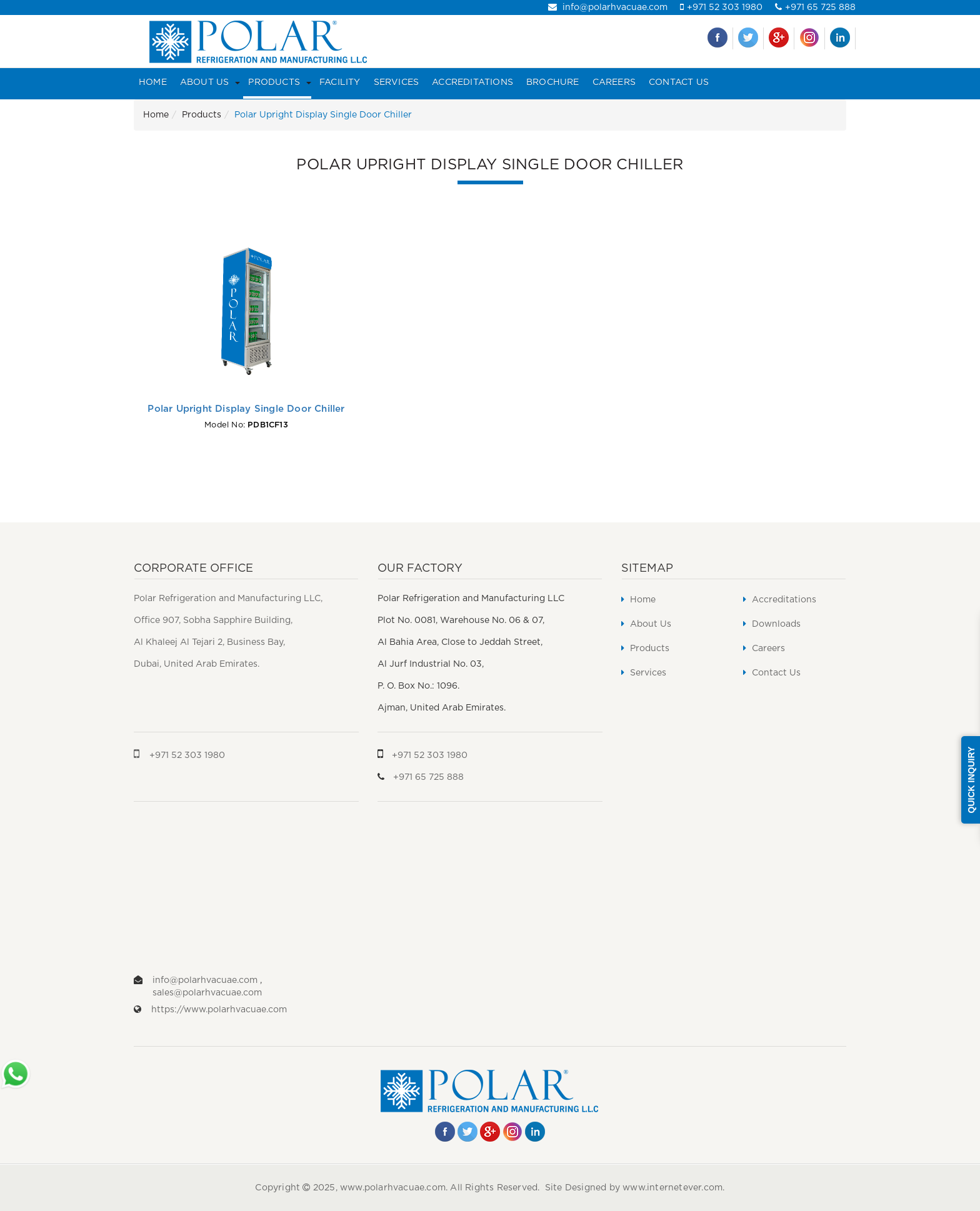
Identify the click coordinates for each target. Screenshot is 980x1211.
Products (274, 82)
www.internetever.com (672, 1188)
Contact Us (679, 82)
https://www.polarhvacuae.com (219, 1009)
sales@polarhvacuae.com (207, 993)
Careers (614, 82)
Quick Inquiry (971, 780)
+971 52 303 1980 (721, 7)
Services (396, 82)
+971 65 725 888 (815, 7)
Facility (340, 82)
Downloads (772, 624)
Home (153, 82)
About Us (204, 82)
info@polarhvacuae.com (608, 7)
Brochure (552, 82)
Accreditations (472, 82)
